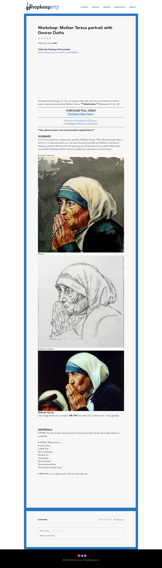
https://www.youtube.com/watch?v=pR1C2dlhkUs (58, 52)
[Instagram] (79, 556)
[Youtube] (85, 556)
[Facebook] (82, 556)
